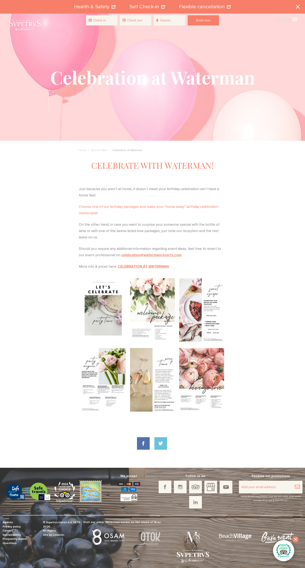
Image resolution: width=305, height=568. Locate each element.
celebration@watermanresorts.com (151, 252)
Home (82, 147)
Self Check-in (147, 5)
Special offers (99, 147)
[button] (295, 19)
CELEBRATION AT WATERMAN (143, 263)
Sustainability (12, 531)
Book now (203, 20)
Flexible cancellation (205, 5)
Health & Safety (95, 5)
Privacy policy (12, 523)
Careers (8, 527)
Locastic (58, 531)
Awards (8, 519)
